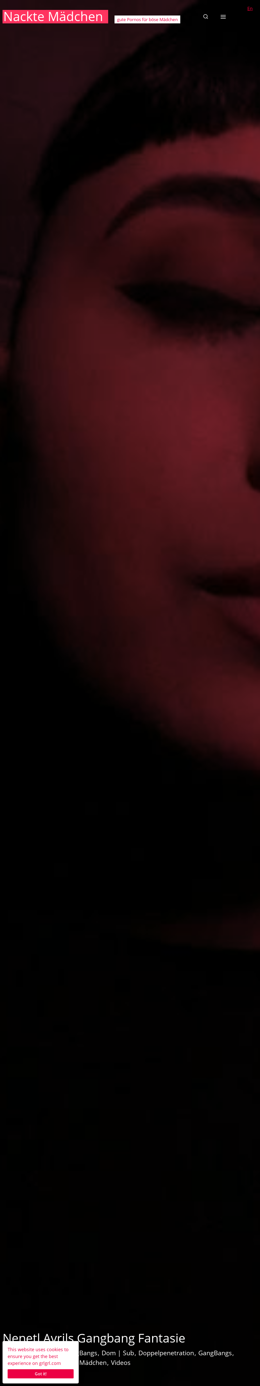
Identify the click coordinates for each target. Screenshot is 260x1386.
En (250, 8)
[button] (205, 16)
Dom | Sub (118, 1352)
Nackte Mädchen (53, 16)
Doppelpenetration (166, 1352)
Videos (121, 1362)
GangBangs (215, 1352)
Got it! (40, 1374)
